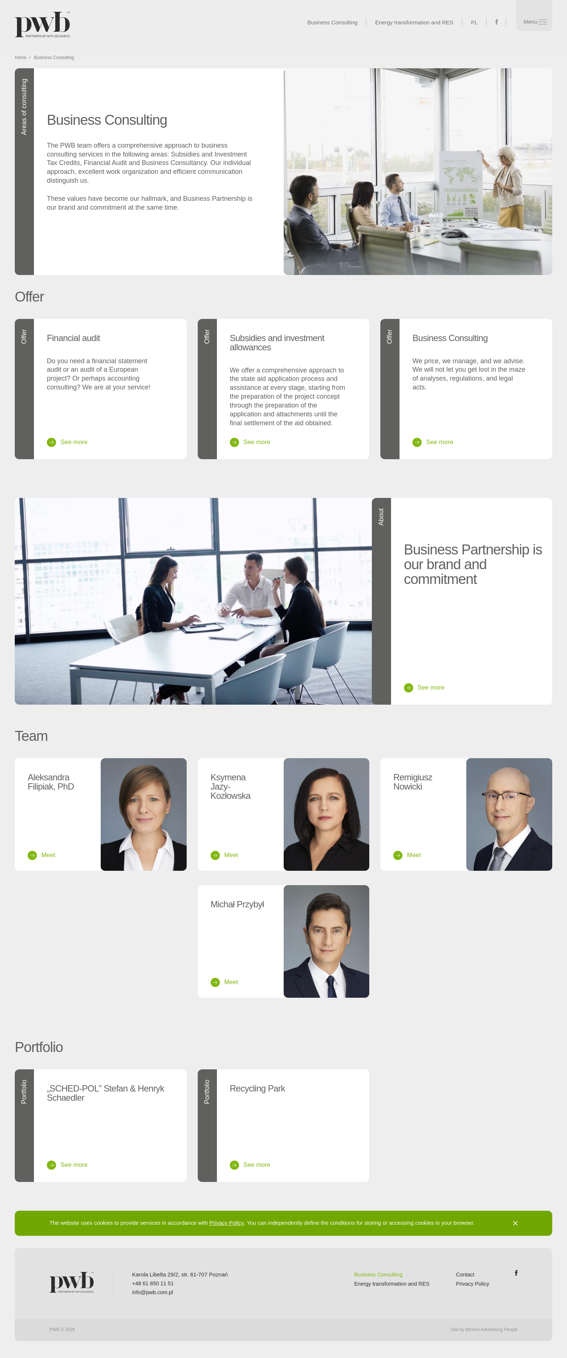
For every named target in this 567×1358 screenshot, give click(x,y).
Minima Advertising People (492, 1331)
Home (21, 60)
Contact (464, 1277)
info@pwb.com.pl (153, 1294)
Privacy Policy (227, 1225)
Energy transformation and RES (410, 22)
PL (470, 22)
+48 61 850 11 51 (153, 1285)
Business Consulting (329, 22)
